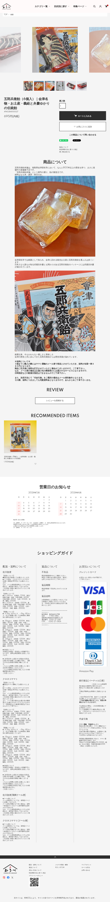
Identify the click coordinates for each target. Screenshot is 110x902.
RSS (56, 867)
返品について (63, 147)
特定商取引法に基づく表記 (68, 149)
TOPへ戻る (55, 857)
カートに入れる (82, 116)
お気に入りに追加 (83, 127)
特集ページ (78, 6)
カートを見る (86, 867)
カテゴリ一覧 (41, 6)
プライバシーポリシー (36, 876)
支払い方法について (35, 870)
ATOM (62, 867)
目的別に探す (60, 6)
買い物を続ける (64, 152)
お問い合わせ (86, 870)
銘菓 (12, 14)
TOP (5, 14)
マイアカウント (86, 865)
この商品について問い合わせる (82, 135)
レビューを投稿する (55, 401)
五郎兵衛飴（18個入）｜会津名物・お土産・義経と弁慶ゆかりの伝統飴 (20, 457)
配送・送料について (35, 865)
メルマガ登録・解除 (61, 865)
